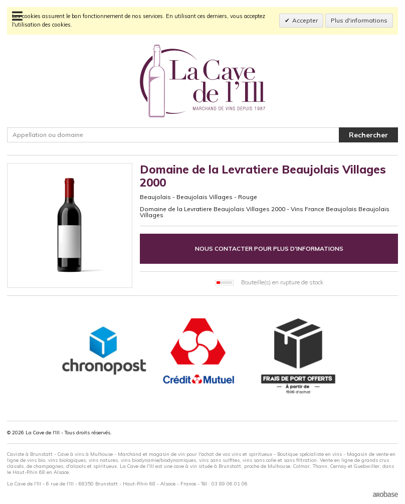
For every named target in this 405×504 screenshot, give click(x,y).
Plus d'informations (359, 20)
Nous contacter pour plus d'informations (269, 248)
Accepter (305, 20)
